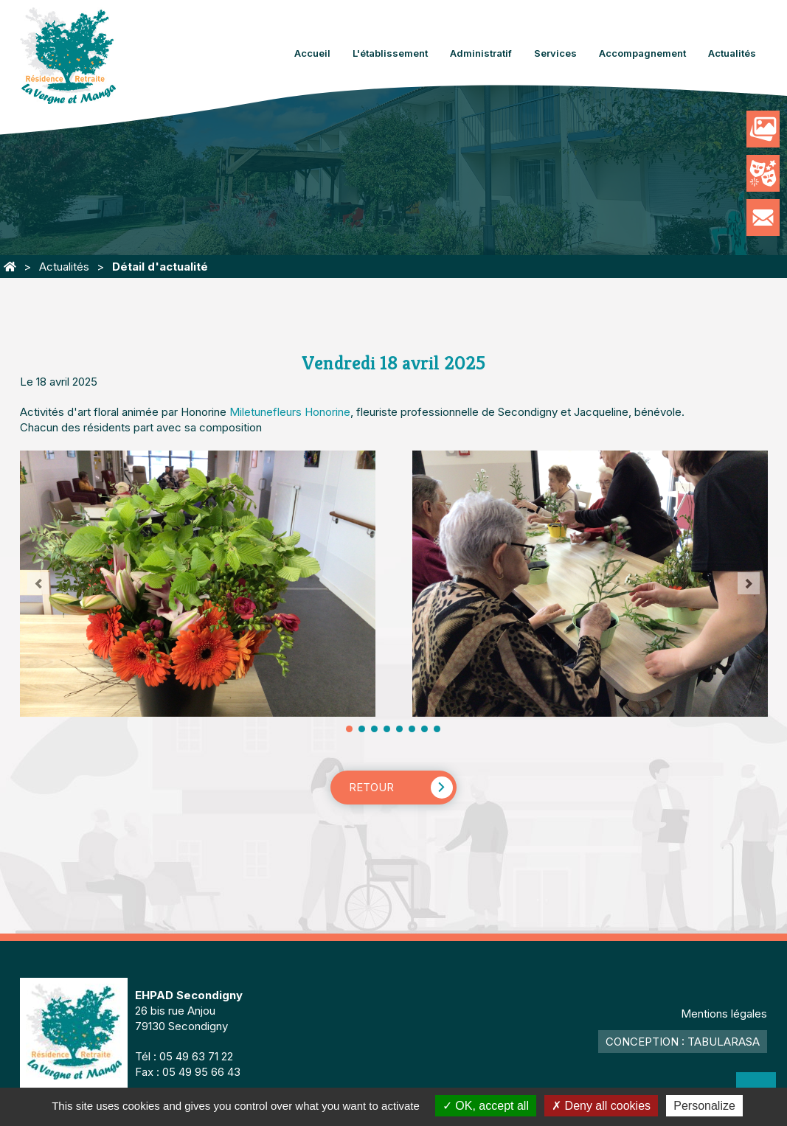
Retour (371, 787)
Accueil (312, 53)
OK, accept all (486, 1105)
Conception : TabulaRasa (683, 1042)
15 (437, 729)
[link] (289, 412)
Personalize (704, 1105)
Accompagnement (642, 53)
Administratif (481, 53)
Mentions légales (724, 1014)
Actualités (732, 53)
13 (424, 729)
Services (555, 53)
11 (412, 729)
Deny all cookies (601, 1105)
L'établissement (390, 53)
